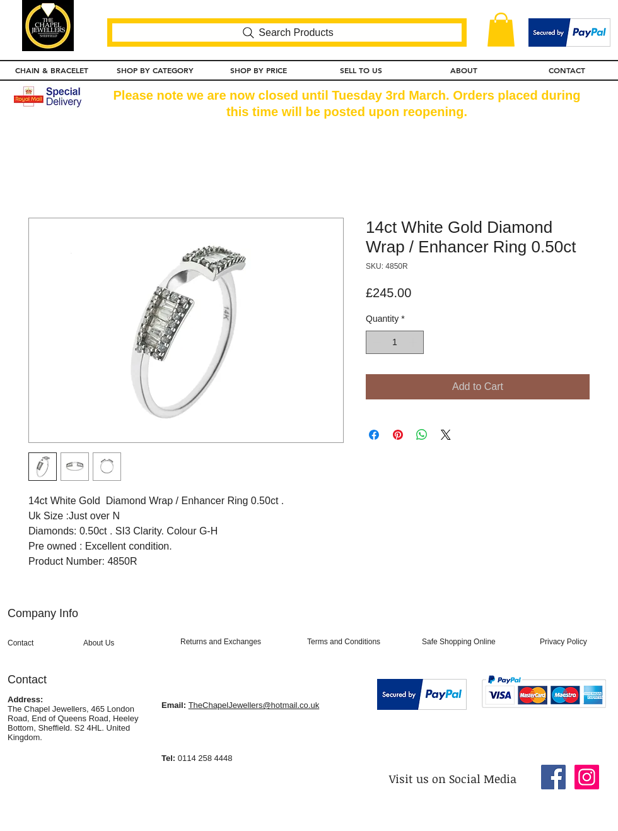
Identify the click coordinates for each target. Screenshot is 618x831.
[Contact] (42, 643)
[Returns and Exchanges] (238, 642)
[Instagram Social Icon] (586, 777)
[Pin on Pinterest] (397, 434)
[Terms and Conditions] (359, 642)
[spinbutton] (394, 342)
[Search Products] (287, 32)
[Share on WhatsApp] (421, 434)
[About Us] (123, 643)
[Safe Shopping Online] (474, 642)
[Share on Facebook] (374, 434)
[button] (501, 30)
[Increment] (414, 342)
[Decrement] (375, 342)
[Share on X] (445, 434)
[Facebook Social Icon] (553, 777)
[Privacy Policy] (572, 642)
